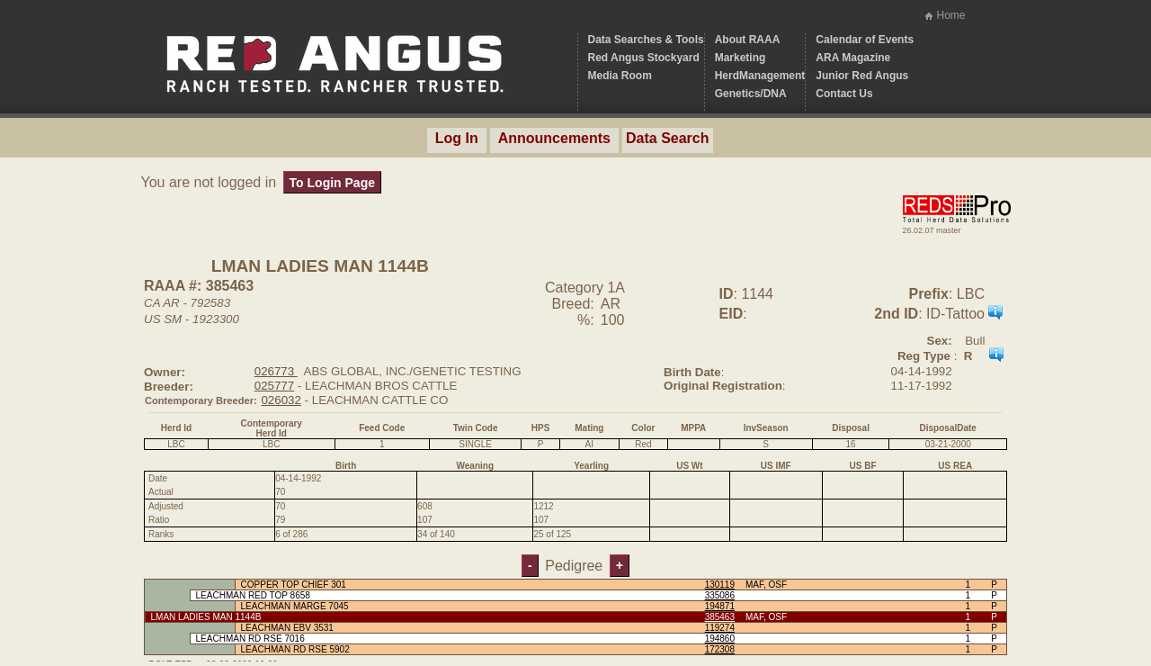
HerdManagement (760, 75)
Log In (456, 138)
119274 (720, 628)
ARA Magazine (853, 57)
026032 (280, 400)
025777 (274, 385)
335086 (720, 595)
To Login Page (332, 183)
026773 (276, 371)
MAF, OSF (766, 585)
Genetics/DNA (751, 93)
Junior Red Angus (862, 75)
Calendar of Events (865, 39)
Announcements (554, 138)
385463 (720, 617)
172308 (720, 649)
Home (950, 15)
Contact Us (844, 93)
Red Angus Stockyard (644, 57)
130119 (720, 585)
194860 (720, 639)
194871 (720, 606)
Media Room (620, 75)
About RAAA (748, 39)
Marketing (740, 57)
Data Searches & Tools (646, 39)
